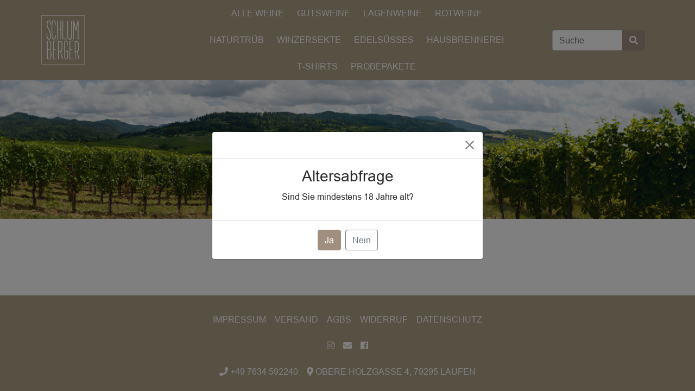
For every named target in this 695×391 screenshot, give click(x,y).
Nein (361, 240)
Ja (329, 240)
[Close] (469, 145)
